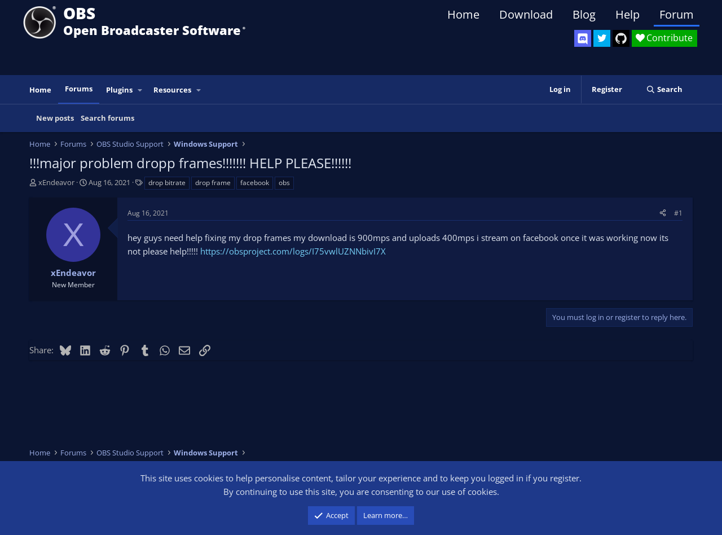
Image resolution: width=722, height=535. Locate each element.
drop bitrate (167, 182)
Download (526, 14)
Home (463, 14)
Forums (79, 89)
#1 (678, 213)
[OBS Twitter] (601, 38)
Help (627, 14)
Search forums (107, 118)
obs (284, 182)
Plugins (119, 90)
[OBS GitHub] (621, 38)
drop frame (213, 182)
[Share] (662, 213)
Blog (584, 14)
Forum (676, 14)
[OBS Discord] (582, 38)
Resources (172, 90)
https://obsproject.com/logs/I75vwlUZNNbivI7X (293, 251)
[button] (140, 90)
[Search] (664, 89)
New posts (55, 118)
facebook (254, 182)
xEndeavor (56, 182)
